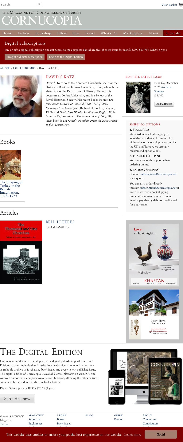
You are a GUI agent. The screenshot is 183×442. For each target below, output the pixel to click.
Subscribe (173, 33)
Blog (75, 33)
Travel (90, 33)
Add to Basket (164, 104)
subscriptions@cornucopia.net (158, 174)
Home (7, 33)
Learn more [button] (132, 434)
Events (118, 419)
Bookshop (43, 33)
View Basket (169, 4)
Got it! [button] (161, 434)
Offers (62, 33)
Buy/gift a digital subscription (24, 56)
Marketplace (133, 33)
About (153, 33)
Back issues (35, 423)
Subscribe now (17, 398)
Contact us (149, 419)
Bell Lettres (60, 222)
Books (60, 419)
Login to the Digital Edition (66, 56)
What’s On (109, 33)
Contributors (24, 68)
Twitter (4, 424)
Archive (24, 33)
